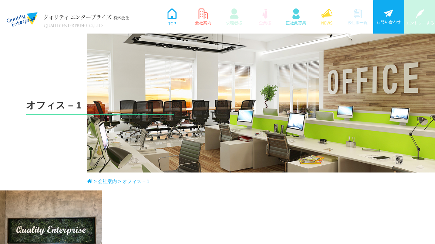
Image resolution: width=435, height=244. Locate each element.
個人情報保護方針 (318, 143)
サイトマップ (313, 130)
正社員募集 (228, 156)
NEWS (269, 130)
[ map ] (147, 164)
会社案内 (226, 143)
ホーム (223, 130)
